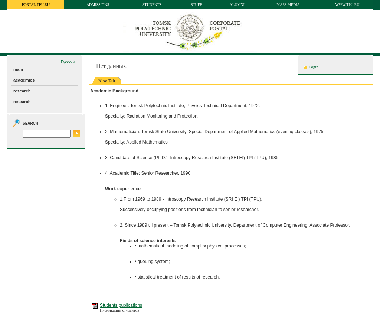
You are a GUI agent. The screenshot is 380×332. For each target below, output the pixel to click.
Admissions (97, 5)
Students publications (121, 305)
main (18, 69)
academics (24, 80)
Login (313, 67)
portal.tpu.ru (36, 5)
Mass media (288, 5)
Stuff (196, 5)
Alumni (237, 5)
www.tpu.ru (347, 5)
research (22, 91)
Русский (68, 62)
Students (151, 5)
